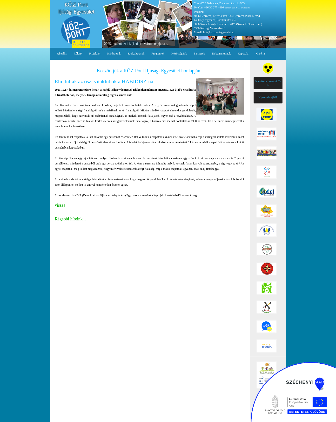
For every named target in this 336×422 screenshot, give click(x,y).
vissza (60, 205)
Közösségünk (179, 53)
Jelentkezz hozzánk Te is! (268, 83)
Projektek (94, 53)
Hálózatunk (114, 53)
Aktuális (62, 53)
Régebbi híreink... (70, 219)
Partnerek (199, 53)
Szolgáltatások (136, 53)
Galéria (260, 53)
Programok (157, 53)
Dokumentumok (221, 53)
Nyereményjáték (267, 97)
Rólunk (78, 53)
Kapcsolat (243, 53)
